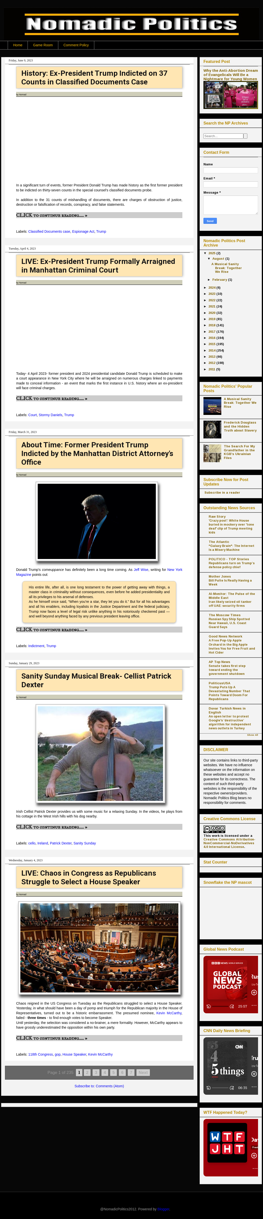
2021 (212, 306)
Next (143, 1072)
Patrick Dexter (60, 843)
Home (17, 45)
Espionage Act (83, 231)
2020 (212, 313)
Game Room (43, 45)
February (220, 279)
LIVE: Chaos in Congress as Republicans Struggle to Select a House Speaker (88, 877)
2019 (212, 319)
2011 (212, 369)
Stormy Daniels (50, 415)
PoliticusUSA (219, 683)
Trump (101, 231)
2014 (212, 350)
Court (32, 415)
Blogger (163, 1209)
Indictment (36, 646)
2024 (212, 287)
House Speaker (74, 1054)
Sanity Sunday (84, 843)
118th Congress (40, 1054)
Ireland (42, 843)
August (218, 258)
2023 (212, 294)
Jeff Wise (141, 570)
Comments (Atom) (110, 1086)
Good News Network (225, 636)
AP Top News (219, 662)
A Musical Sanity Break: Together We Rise (226, 268)
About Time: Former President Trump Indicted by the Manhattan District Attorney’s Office (97, 453)
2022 (212, 300)
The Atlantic (219, 542)
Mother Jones (220, 576)
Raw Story (217, 516)
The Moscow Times (225, 615)
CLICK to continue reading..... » (51, 215)
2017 (212, 331)
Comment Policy (76, 45)
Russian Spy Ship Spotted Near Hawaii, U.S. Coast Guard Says (229, 623)
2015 (212, 344)
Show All (252, 735)
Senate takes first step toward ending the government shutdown (227, 670)
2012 (212, 363)
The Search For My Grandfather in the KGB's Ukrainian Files (239, 452)
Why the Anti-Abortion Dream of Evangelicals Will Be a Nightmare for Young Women (230, 74)
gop (58, 1054)
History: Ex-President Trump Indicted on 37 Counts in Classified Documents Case (94, 77)
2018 (212, 325)
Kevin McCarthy (168, 1013)
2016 (212, 338)
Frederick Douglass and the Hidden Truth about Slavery (240, 426)
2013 (212, 356)
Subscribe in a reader (221, 492)
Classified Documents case (49, 231)
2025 (212, 253)
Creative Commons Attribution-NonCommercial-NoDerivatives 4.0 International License (229, 843)
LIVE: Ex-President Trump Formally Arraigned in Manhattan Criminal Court (98, 265)
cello (31, 843)
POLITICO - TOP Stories (229, 559)
